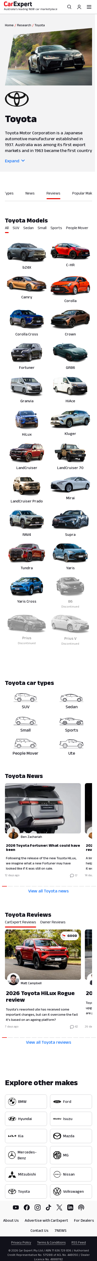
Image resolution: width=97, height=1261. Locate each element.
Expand (15, 160)
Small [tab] (42, 228)
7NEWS (60, 1230)
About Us (11, 1220)
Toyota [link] (40, 25)
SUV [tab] (16, 228)
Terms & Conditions (51, 1242)
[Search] (69, 7)
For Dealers (84, 1220)
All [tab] (7, 228)
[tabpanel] (48, 443)
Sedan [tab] (28, 228)
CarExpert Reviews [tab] (20, 922)
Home (9, 25)
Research (24, 25)
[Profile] (79, 7)
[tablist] (48, 232)
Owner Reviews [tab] (53, 922)
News (30, 193)
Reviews (53, 193)
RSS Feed (79, 1242)
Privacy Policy (21, 1242)
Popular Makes (84, 193)
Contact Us (39, 1230)
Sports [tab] (56, 228)
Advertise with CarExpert (46, 1220)
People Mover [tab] (77, 228)
